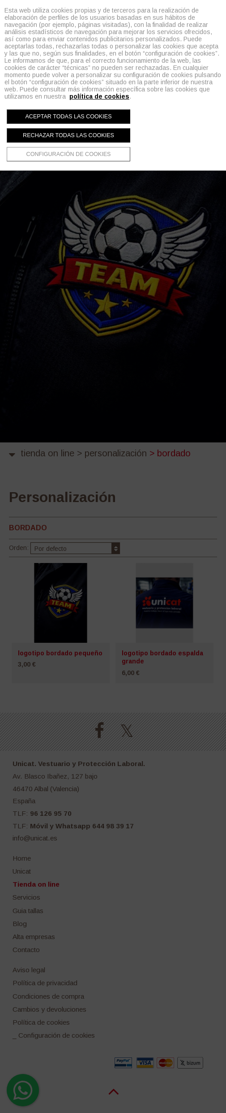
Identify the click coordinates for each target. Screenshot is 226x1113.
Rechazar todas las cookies (68, 135)
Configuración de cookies (68, 154)
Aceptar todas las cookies (68, 116)
